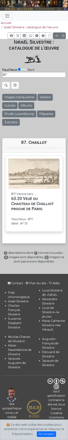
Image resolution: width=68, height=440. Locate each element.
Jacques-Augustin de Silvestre (17, 363)
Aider (54, 283)
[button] (11, 35)
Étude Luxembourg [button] (19, 114)
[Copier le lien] (49, 35)
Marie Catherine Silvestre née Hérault (53, 325)
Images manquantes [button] (19, 97)
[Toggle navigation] (7, 15)
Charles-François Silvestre (14, 310)
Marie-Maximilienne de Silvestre (20, 350)
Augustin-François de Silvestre (50, 343)
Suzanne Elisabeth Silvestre (14, 323)
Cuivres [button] (10, 105)
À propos (11, 122)
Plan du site (36, 283)
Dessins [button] (45, 97)
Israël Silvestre (18, 301)
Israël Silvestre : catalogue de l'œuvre (31, 27)
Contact (15, 283)
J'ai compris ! (46, 434)
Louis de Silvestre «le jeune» (50, 312)
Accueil (5, 23)
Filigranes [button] (46, 114)
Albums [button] (26, 105)
